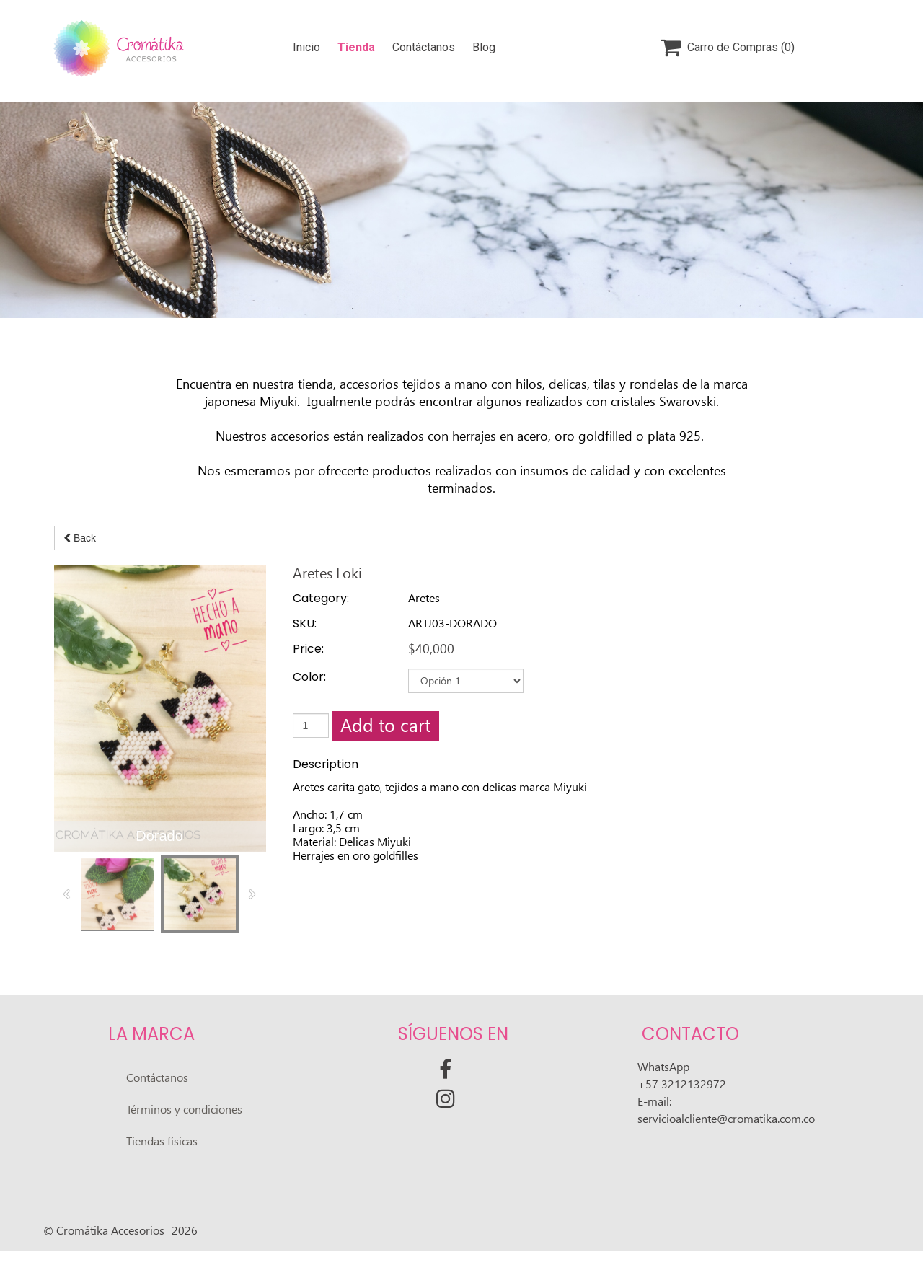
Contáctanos (423, 47)
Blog (483, 47)
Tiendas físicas (162, 1141)
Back (79, 538)
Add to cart (385, 725)
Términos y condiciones (184, 1109)
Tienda (356, 47)
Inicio (306, 47)
